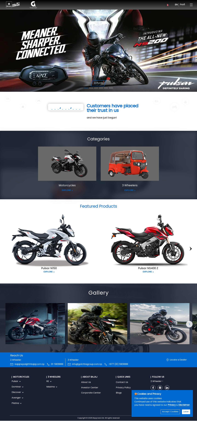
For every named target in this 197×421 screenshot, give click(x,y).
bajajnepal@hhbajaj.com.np (29, 364)
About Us (86, 382)
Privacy (172, 405)
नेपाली (182, 5)
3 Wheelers (129, 185)
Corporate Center (91, 393)
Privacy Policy (123, 388)
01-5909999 (57, 364)
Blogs (119, 393)
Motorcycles (67, 185)
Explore (48, 272)
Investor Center (89, 388)
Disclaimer (184, 405)
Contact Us (122, 382)
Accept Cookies (170, 412)
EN (176, 5)
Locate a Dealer (178, 360)
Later (186, 412)
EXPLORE (98, 83)
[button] (189, 324)
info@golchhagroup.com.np (87, 364)
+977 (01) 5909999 (118, 364)
